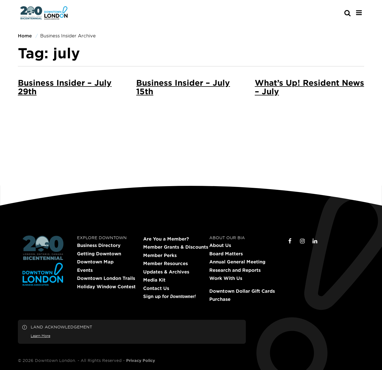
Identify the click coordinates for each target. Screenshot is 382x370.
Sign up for (169, 296)
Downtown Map (95, 261)
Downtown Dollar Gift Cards (242, 291)
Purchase (219, 299)
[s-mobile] (337, 13)
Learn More (40, 335)
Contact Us (156, 288)
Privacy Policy (140, 360)
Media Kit (154, 279)
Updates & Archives (166, 271)
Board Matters (226, 253)
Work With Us (225, 278)
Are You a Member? (166, 238)
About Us (220, 245)
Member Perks (160, 255)
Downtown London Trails (106, 278)
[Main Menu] (359, 12)
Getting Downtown (99, 253)
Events (85, 270)
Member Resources (165, 263)
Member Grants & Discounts (175, 246)
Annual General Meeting (237, 261)
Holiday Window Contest (106, 286)
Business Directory (99, 245)
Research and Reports (235, 270)
